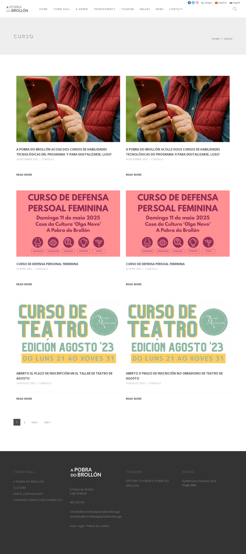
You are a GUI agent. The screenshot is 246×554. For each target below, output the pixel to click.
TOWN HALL (61, 9)
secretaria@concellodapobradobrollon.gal (95, 516)
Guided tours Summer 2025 (199, 481)
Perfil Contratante (28, 494)
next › (35, 422)
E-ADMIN (82, 9)
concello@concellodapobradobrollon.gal (95, 511)
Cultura (19, 488)
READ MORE (24, 174)
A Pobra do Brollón (28, 481)
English (234, 2)
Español (221, 2)
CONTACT (176, 9)
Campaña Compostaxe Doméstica (37, 500)
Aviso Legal (77, 526)
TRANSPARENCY (105, 9)
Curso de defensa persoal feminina (155, 264)
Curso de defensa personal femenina (47, 264)
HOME (43, 9)
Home (216, 38)
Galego (206, 2)
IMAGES (145, 9)
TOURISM (127, 9)
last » (48, 422)
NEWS (160, 9)
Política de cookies (97, 526)
